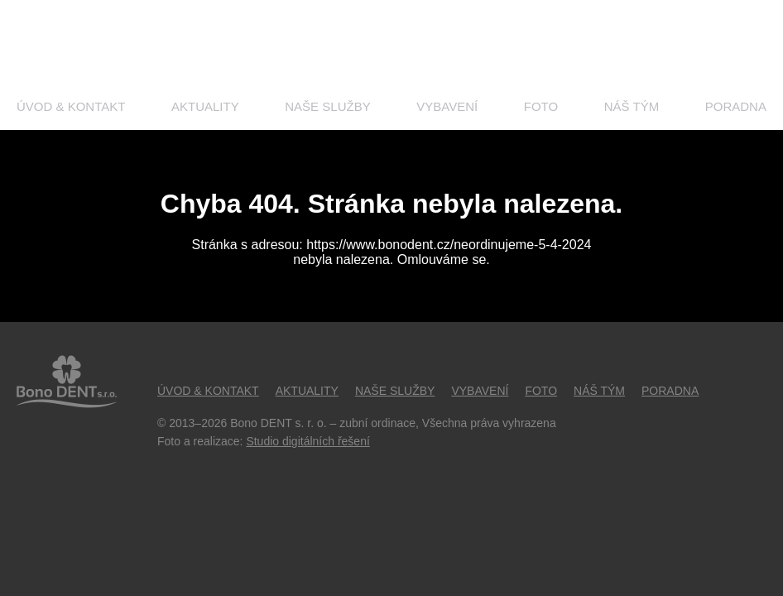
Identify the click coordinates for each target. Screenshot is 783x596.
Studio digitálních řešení (307, 441)
